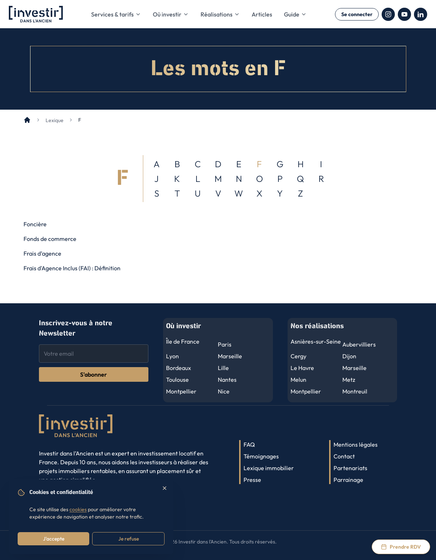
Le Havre (302, 367)
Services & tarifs (116, 14)
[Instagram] (388, 14)
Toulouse (177, 379)
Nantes (227, 379)
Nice (224, 391)
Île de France (182, 341)
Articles (262, 14)
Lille (223, 367)
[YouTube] (404, 14)
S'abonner (93, 374)
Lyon (172, 356)
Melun (298, 379)
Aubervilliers (359, 344)
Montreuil (354, 391)
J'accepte (53, 538)
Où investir (171, 14)
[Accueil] (27, 120)
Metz (348, 379)
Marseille (230, 356)
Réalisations (220, 14)
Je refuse (128, 538)
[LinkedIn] (420, 14)
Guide (295, 14)
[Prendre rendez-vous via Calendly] (401, 546)
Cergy (298, 356)
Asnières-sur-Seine (316, 341)
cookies (78, 509)
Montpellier (181, 391)
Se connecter (356, 14)
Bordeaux (178, 367)
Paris (224, 344)
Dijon (349, 356)
